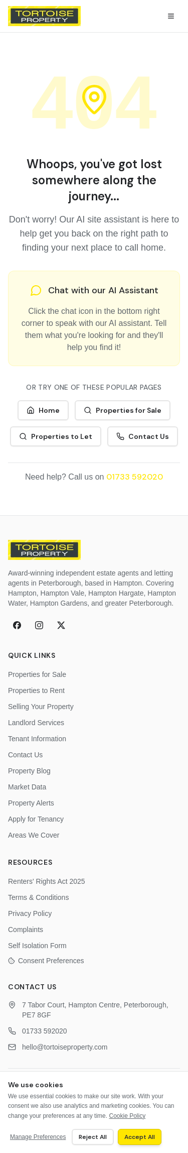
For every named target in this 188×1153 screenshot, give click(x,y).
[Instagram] (39, 625)
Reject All (93, 1137)
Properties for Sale (122, 410)
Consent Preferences (46, 961)
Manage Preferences (38, 1136)
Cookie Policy (127, 1115)
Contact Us (142, 436)
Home (43, 410)
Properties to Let (55, 436)
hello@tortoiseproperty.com (64, 1047)
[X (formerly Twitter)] (61, 625)
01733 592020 (134, 477)
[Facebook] (17, 625)
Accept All (139, 1137)
